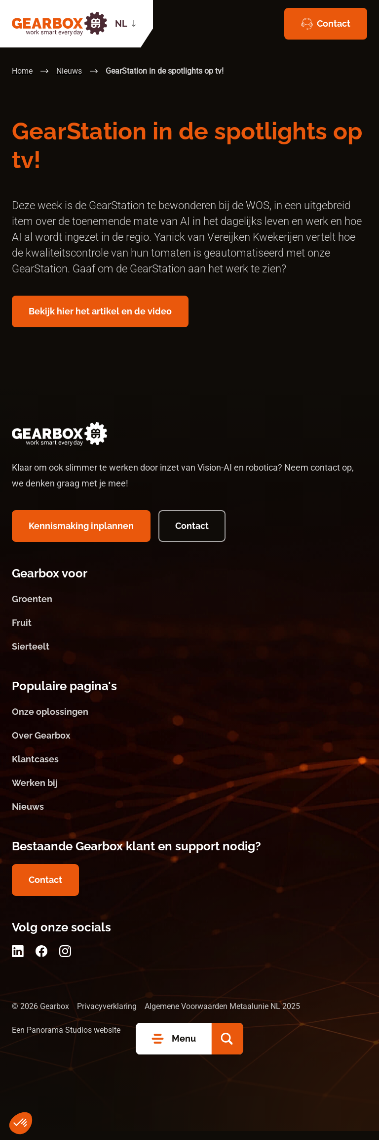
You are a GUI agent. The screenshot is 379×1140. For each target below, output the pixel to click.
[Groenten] (189, 608)
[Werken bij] (189, 792)
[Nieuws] (189, 816)
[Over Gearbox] (189, 744)
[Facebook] (41, 960)
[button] (227, 1038)
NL (121, 23)
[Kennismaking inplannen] (81, 535)
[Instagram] (65, 960)
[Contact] (325, 24)
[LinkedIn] (18, 960)
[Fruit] (189, 632)
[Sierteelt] (189, 655)
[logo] (59, 24)
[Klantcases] (189, 768)
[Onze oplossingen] (189, 721)
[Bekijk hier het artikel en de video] (100, 311)
